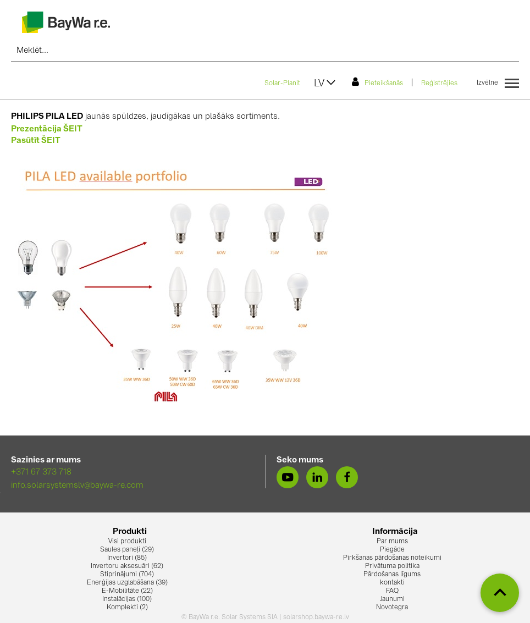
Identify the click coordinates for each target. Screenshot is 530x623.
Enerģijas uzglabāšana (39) (127, 583)
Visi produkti (127, 541)
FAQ (392, 591)
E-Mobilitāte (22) (127, 591)
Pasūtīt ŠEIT (35, 141)
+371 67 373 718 (41, 472)
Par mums (392, 541)
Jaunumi (392, 599)
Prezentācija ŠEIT (46, 129)
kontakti (392, 583)
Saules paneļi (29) (127, 550)
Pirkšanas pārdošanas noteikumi (392, 558)
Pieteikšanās (377, 82)
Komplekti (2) (127, 607)
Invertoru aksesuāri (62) (127, 566)
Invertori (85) (127, 558)
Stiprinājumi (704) (127, 574)
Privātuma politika (392, 566)
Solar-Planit (282, 83)
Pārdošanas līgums (392, 574)
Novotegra (392, 607)
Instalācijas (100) (127, 599)
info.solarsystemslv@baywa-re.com (77, 486)
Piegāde (392, 550)
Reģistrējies (439, 83)
